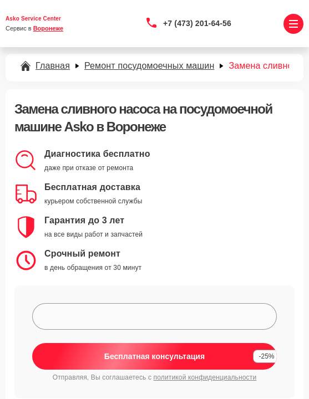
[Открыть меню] (293, 24)
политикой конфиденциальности (205, 377)
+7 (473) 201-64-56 (197, 23)
